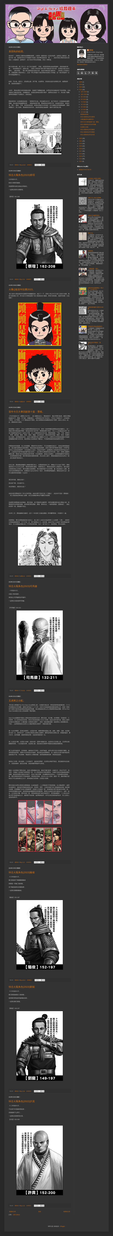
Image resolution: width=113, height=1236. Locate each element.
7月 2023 (83, 102)
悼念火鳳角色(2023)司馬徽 (23, 586)
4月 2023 (83, 104)
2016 (80, 154)
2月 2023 (83, 109)
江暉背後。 (91, 251)
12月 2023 (84, 92)
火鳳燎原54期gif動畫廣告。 (96, 326)
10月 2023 (84, 94)
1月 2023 (83, 112)
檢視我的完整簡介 (82, 64)
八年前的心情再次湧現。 (95, 178)
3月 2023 (83, 107)
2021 (80, 141)
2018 (80, 148)
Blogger (62, 1226)
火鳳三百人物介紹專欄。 (95, 197)
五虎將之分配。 (17, 700)
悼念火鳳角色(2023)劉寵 (22, 986)
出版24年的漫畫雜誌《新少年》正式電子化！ (95, 288)
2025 (80, 84)
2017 (80, 151)
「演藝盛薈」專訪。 (93, 268)
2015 (80, 156)
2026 (80, 82)
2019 (80, 146)
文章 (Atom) (16, 1214)
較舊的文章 (67, 1211)
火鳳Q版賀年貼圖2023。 (22, 289)
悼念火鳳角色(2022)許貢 (22, 1101)
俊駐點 (91, 50)
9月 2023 (83, 97)
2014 (80, 159)
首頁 (39, 1211)
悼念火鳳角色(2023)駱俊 (22, 872)
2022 (80, 138)
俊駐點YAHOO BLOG (85, 169)
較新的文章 (12, 1211)
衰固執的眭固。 (17, 51)
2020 (80, 143)
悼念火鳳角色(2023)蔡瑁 (22, 175)
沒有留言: (29, 164)
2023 (80, 89)
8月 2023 (83, 99)
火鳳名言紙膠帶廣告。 (94, 215)
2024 (80, 87)
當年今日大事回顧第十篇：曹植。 (27, 411)
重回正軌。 (91, 233)
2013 (80, 161)
